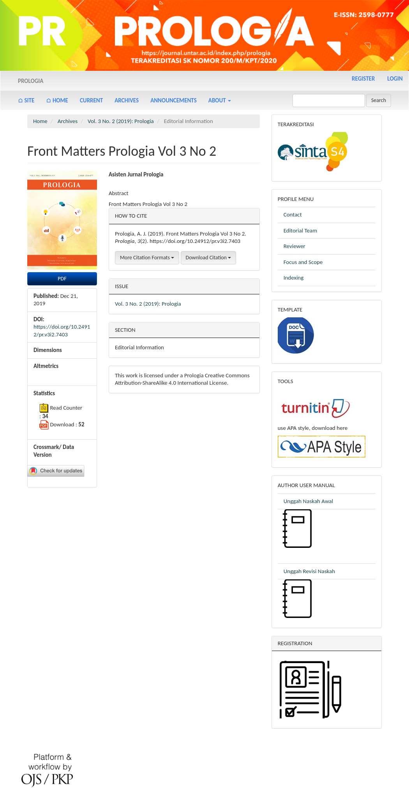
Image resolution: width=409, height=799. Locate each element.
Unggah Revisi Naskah (309, 571)
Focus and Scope (303, 262)
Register (363, 78)
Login (395, 78)
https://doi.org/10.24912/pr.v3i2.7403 (61, 330)
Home (40, 121)
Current (91, 100)
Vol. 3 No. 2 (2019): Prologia (121, 121)
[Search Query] (329, 100)
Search (378, 100)
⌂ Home (57, 100)
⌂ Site (26, 100)
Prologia (30, 80)
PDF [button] (62, 278)
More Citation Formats (147, 257)
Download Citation (208, 257)
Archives (127, 100)
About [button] (219, 100)
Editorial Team (300, 230)
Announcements (173, 100)
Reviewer (294, 246)
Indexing (294, 277)
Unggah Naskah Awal (308, 501)
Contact (293, 214)
